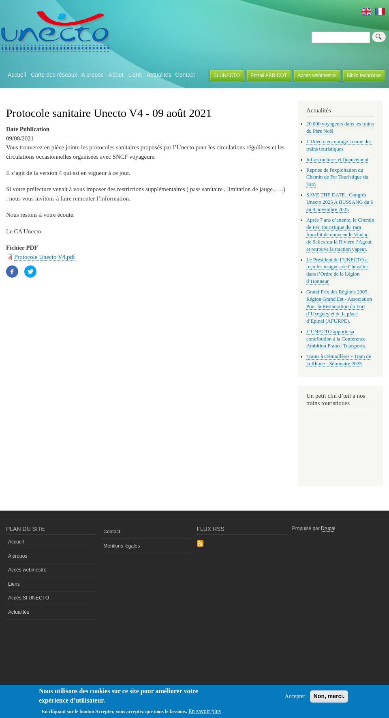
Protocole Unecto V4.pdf (44, 257)
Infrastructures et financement (337, 159)
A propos (92, 74)
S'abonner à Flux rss (200, 544)
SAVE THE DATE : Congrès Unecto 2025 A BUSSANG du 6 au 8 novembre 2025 (339, 202)
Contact (185, 74)
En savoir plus (204, 711)
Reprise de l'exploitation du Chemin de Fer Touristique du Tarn (337, 177)
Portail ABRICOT (268, 75)
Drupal (328, 528)
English (366, 11)
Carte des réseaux (54, 74)
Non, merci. (329, 696)
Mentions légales (121, 546)
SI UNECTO (227, 75)
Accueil (17, 74)
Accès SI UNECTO (28, 598)
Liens (134, 74)
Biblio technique (363, 75)
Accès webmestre (316, 75)
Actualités (159, 74)
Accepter (295, 696)
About (116, 74)
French (380, 11)
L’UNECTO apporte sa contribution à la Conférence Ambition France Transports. (336, 339)
